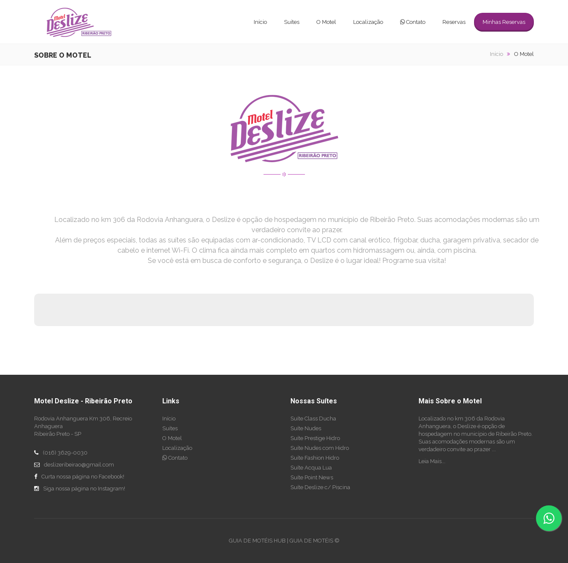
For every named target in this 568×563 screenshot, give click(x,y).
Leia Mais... (432, 461)
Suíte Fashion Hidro (314, 458)
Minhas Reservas (504, 22)
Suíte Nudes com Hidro (319, 448)
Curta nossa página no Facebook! (82, 476)
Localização (368, 22)
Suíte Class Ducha (313, 418)
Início (260, 22)
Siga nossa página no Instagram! (84, 488)
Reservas (454, 22)
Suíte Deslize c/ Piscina (320, 487)
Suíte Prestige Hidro (315, 438)
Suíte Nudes (305, 428)
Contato (412, 22)
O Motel (326, 22)
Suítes (291, 22)
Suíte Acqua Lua (311, 467)
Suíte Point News (311, 477)
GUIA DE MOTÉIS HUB (257, 540)
